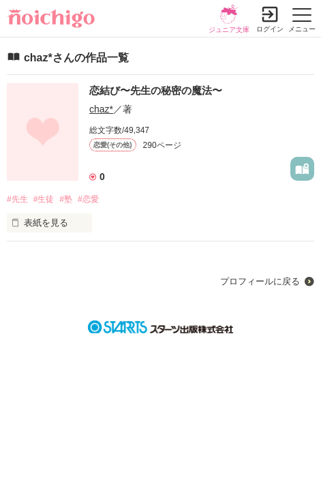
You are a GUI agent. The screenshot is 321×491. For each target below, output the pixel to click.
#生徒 (44, 199)
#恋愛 (88, 199)
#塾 (65, 199)
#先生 (17, 199)
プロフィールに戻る (260, 281)
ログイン (270, 29)
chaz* (101, 109)
